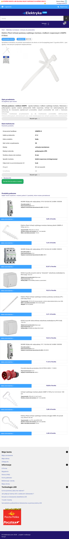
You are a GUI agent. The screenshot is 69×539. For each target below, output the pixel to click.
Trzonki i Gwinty (7, 500)
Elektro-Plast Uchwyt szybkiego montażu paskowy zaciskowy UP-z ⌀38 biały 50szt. (42, 297)
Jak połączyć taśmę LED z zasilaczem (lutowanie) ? (18, 494)
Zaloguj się (5, 461)
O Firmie (4, 468)
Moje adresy (5, 458)
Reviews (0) (7, 178)
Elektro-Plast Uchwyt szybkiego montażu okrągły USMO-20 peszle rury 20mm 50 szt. (42, 416)
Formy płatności (7, 477)
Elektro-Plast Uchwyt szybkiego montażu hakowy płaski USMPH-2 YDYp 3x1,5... (42, 226)
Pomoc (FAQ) (6, 474)
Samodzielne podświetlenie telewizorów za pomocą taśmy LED (22, 503)
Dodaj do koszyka (7, 219)
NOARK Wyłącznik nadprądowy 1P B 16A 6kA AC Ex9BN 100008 (41, 201)
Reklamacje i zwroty (8, 481)
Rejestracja (62, 7)
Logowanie (6, 7)
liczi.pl (4, 536)
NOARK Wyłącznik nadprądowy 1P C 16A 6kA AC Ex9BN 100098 (41, 344)
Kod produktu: (6, 39)
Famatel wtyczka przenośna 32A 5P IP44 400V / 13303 (38, 368)
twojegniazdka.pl (62, 3)
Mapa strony (6, 484)
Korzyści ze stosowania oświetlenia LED (14, 497)
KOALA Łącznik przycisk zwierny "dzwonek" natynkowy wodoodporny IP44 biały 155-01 (43, 273)
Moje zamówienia (7, 455)
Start (3, 30)
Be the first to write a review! (12, 181)
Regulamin (5, 471)
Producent (21, 39)
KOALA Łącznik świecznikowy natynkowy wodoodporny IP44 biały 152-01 (41, 321)
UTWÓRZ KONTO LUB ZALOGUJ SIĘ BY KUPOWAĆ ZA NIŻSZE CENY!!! (24, 1)
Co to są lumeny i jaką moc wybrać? (13, 490)
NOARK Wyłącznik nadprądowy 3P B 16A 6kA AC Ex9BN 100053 (41, 249)
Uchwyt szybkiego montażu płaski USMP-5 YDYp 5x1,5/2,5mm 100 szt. (42, 393)
